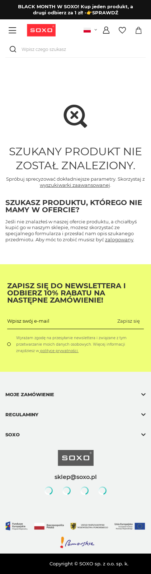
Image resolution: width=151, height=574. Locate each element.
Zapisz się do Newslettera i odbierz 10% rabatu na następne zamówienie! (66, 293)
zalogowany (119, 239)
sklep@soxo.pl (76, 476)
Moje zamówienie (29, 394)
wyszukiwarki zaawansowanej (75, 185)
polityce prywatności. (59, 350)
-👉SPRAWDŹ (101, 12)
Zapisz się (128, 321)
